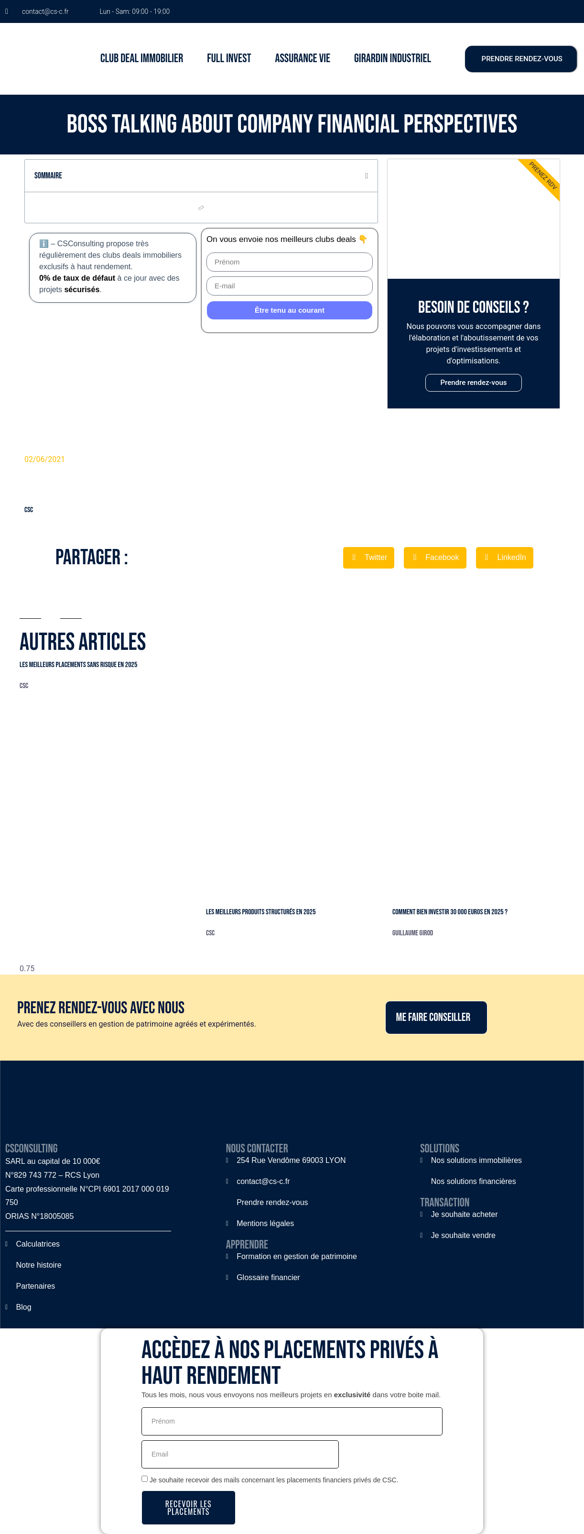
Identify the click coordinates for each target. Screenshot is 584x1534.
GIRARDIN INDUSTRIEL (392, 58)
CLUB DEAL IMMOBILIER (141, 58)
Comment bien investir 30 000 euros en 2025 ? (450, 912)
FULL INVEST (229, 58)
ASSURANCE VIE (302, 58)
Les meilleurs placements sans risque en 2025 (78, 664)
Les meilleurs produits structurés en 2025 (261, 912)
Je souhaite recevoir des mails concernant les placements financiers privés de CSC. (274, 1480)
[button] (366, 176)
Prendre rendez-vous (473, 382)
